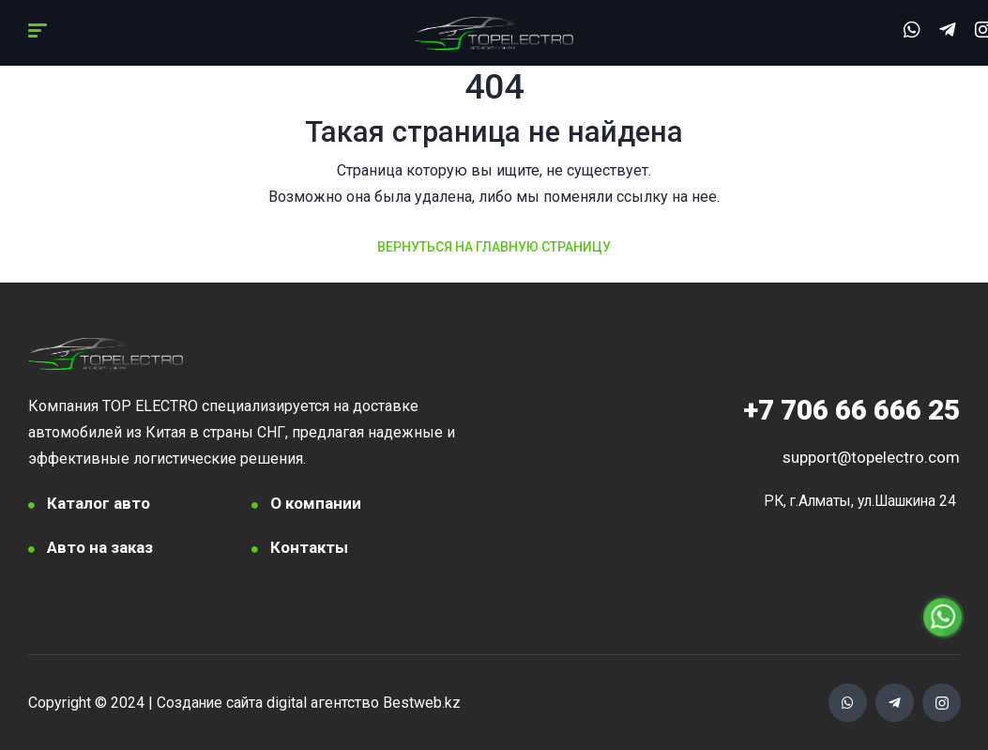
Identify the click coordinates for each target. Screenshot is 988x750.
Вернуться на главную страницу (494, 246)
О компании (315, 503)
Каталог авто (98, 503)
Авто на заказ (100, 547)
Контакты (309, 547)
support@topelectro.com (871, 457)
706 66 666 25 (851, 409)
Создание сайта (211, 703)
